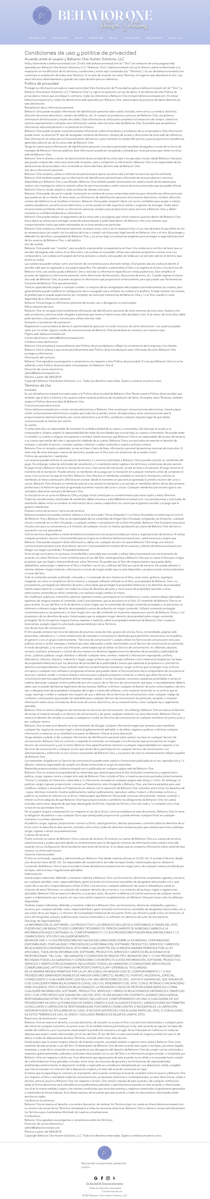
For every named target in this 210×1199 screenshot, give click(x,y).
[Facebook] (101, 1178)
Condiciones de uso (112, 1191)
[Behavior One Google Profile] (95, 1178)
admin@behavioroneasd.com (66, 337)
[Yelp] (114, 1178)
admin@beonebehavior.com (99, 1172)
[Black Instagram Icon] (107, 1178)
